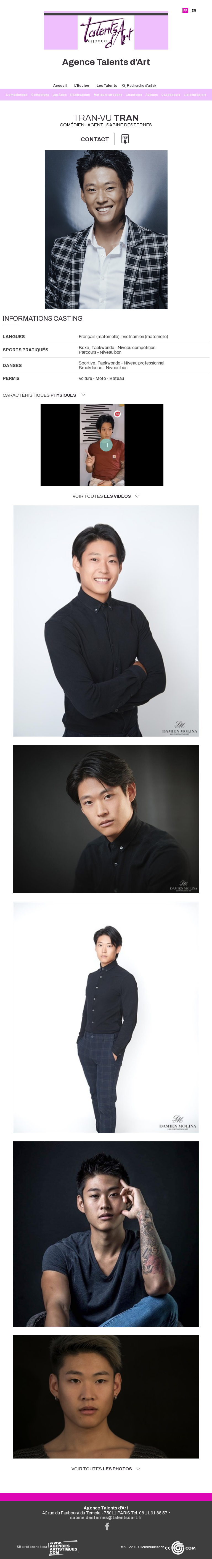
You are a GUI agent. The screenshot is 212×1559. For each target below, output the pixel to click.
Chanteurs (134, 94)
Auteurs (151, 94)
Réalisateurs (80, 94)
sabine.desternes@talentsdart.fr (106, 1517)
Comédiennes (17, 94)
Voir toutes (106, 496)
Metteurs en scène (108, 94)
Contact (95, 139)
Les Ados (59, 94)
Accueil (60, 86)
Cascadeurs (170, 94)
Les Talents (107, 86)
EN (194, 10)
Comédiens (40, 94)
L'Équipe (81, 86)
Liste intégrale (195, 94)
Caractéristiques (44, 395)
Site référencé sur (47, 1547)
